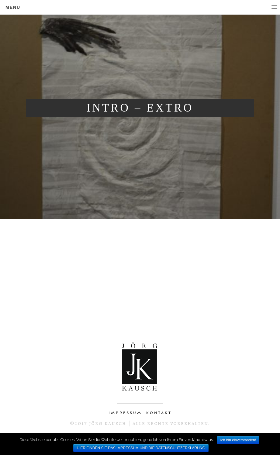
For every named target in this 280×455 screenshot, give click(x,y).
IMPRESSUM (125, 412)
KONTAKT (159, 412)
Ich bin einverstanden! (238, 440)
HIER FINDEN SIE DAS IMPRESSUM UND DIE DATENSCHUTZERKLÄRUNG (141, 448)
